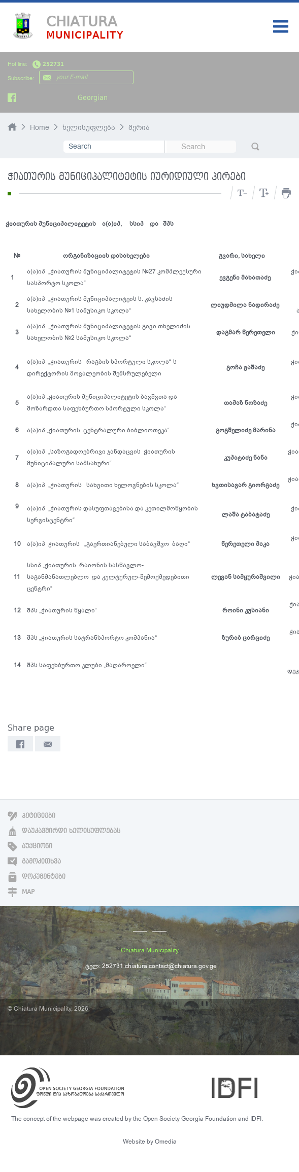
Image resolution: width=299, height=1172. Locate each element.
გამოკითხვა (34, 861)
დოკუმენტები (36, 876)
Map (21, 891)
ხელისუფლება (88, 127)
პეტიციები (31, 815)
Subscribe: (21, 78)
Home (39, 127)
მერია (139, 127)
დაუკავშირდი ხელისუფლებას (64, 831)
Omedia (166, 1141)
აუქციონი (30, 846)
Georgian (93, 97)
